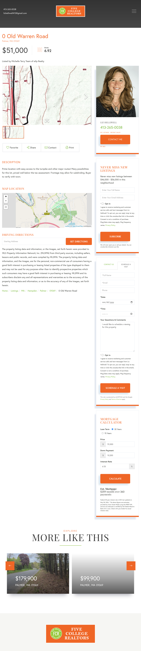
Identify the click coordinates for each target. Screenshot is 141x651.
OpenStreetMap (77, 226)
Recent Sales (115, 132)
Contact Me (115, 139)
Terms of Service (116, 399)
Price (102, 439)
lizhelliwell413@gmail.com (15, 13)
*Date (102, 297)
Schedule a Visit (126, 265)
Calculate (115, 478)
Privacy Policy (110, 225)
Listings (14, 290)
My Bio (102, 146)
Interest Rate (106, 461)
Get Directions (79, 241)
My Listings (104, 132)
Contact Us (109, 264)
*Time (102, 309)
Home (5, 290)
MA (23, 290)
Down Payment (107, 450)
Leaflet (67, 226)
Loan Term (104, 429)
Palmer (43, 290)
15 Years (106, 433)
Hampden (32, 290)
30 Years (117, 429)
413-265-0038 (9, 9)
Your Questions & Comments (113, 320)
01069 (53, 290)
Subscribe (115, 236)
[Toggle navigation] (134, 11)
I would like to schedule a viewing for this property (117, 337)
